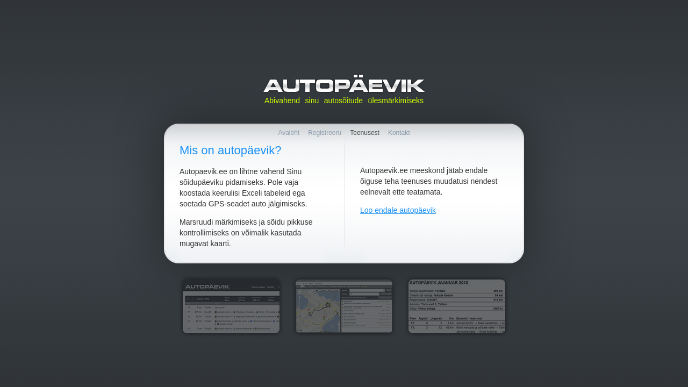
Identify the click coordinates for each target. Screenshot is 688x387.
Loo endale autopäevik (398, 210)
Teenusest (364, 133)
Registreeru (324, 133)
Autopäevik (344, 83)
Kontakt (399, 133)
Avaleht (288, 133)
